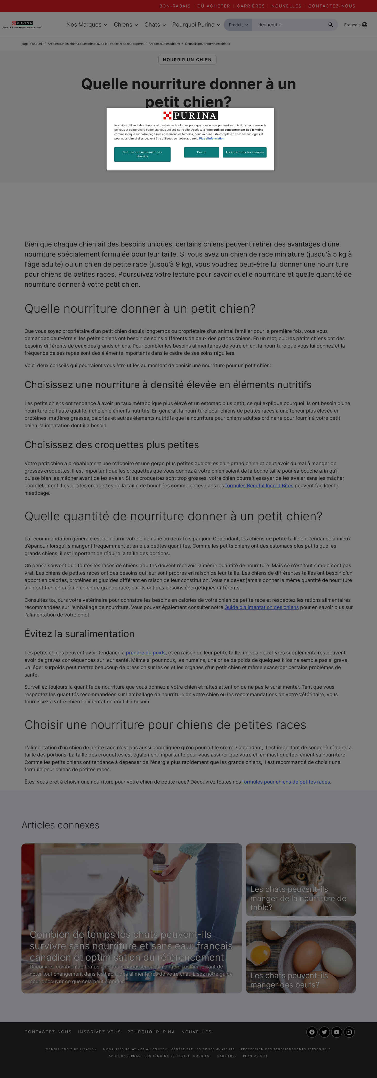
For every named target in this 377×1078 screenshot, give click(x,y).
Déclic (201, 152)
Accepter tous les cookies (245, 152)
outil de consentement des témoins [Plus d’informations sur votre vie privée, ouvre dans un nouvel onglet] (238, 129)
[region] (190, 139)
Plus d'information (211, 138)
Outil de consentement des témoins (142, 154)
